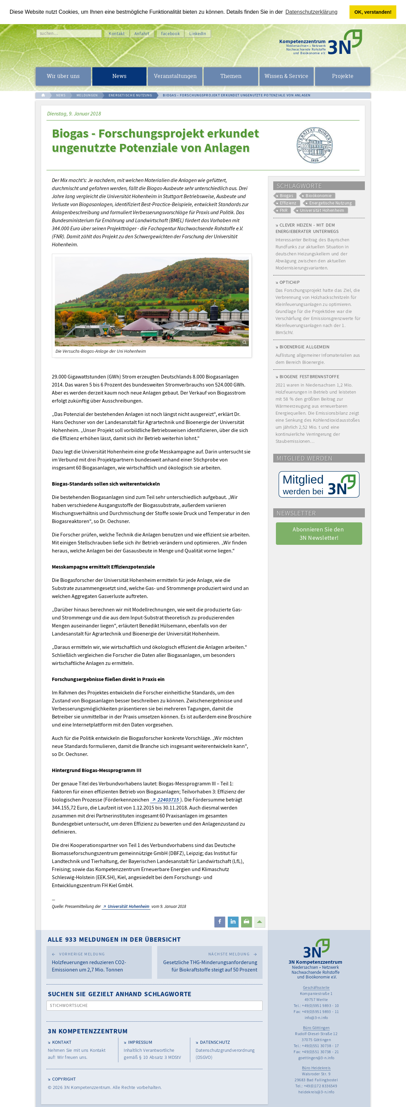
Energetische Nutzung (330, 203)
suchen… (49, 33)
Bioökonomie (318, 195)
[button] (219, 922)
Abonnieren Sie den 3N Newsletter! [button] (319, 533)
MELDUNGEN (87, 95)
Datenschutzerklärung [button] (312, 12)
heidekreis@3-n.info (316, 1091)
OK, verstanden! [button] (373, 12)
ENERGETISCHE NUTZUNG (130, 95)
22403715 (168, 799)
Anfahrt (142, 33)
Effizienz (288, 203)
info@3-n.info (316, 1017)
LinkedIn (197, 33)
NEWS (61, 95)
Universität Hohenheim (128, 906)
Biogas (286, 195)
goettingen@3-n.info (316, 1057)
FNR (283, 210)
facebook (170, 33)
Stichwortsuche (69, 1005)
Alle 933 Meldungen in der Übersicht (114, 939)
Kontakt (117, 33)
